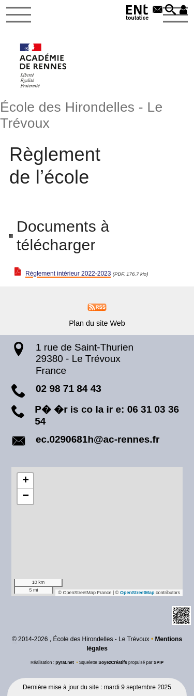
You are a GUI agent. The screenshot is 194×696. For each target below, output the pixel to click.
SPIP (158, 662)
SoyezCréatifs (112, 662)
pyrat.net (64, 662)
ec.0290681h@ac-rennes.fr (97, 439)
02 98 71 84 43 (68, 388)
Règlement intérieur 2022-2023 (68, 273)
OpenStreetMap (137, 592)
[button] (170, 10)
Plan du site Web (97, 323)
